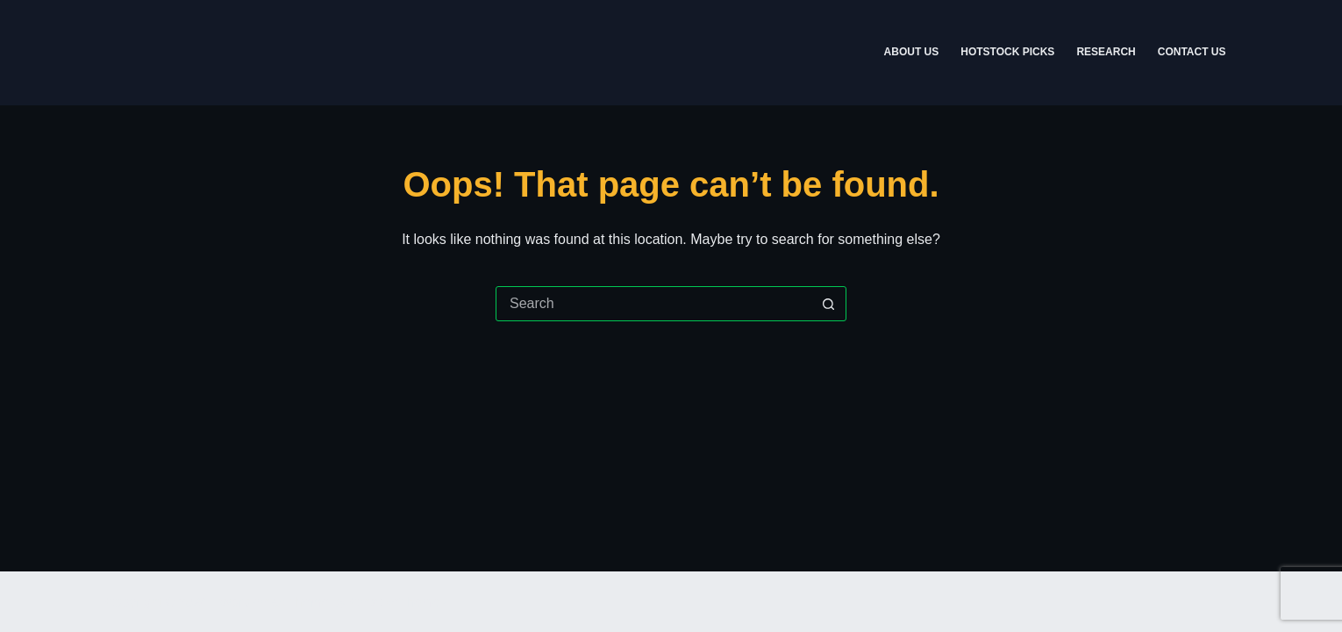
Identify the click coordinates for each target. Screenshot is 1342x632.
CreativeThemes (398, 601)
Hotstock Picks (1007, 52)
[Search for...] (653, 303)
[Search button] (828, 303)
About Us (911, 52)
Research (1105, 52)
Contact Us (1192, 52)
